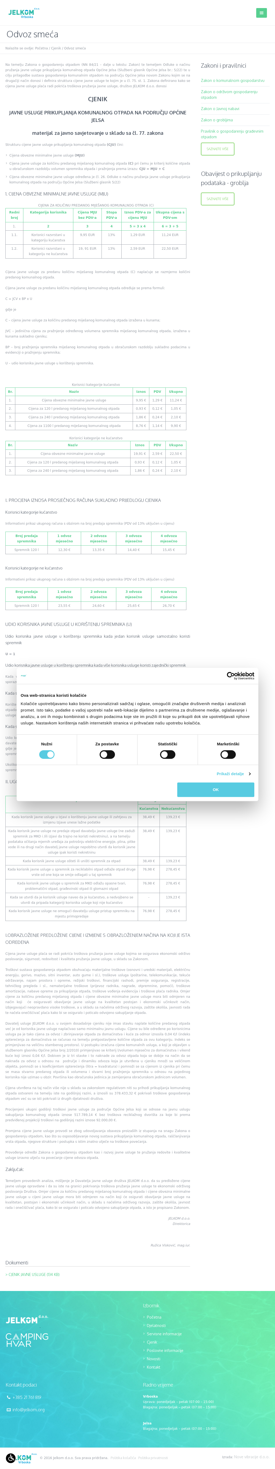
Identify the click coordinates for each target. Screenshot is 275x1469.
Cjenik (56, 48)
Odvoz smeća (75, 48)
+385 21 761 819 (27, 1397)
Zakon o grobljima (217, 120)
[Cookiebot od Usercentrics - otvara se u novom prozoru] (230, 676)
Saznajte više (218, 149)
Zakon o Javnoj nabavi (220, 108)
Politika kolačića (123, 1458)
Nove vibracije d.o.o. (252, 1457)
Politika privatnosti (153, 1458)
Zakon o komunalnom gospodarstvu (233, 80)
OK (216, 789)
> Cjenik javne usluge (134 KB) (32, 1274)
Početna (41, 48)
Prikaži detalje (230, 773)
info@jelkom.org (29, 1409)
